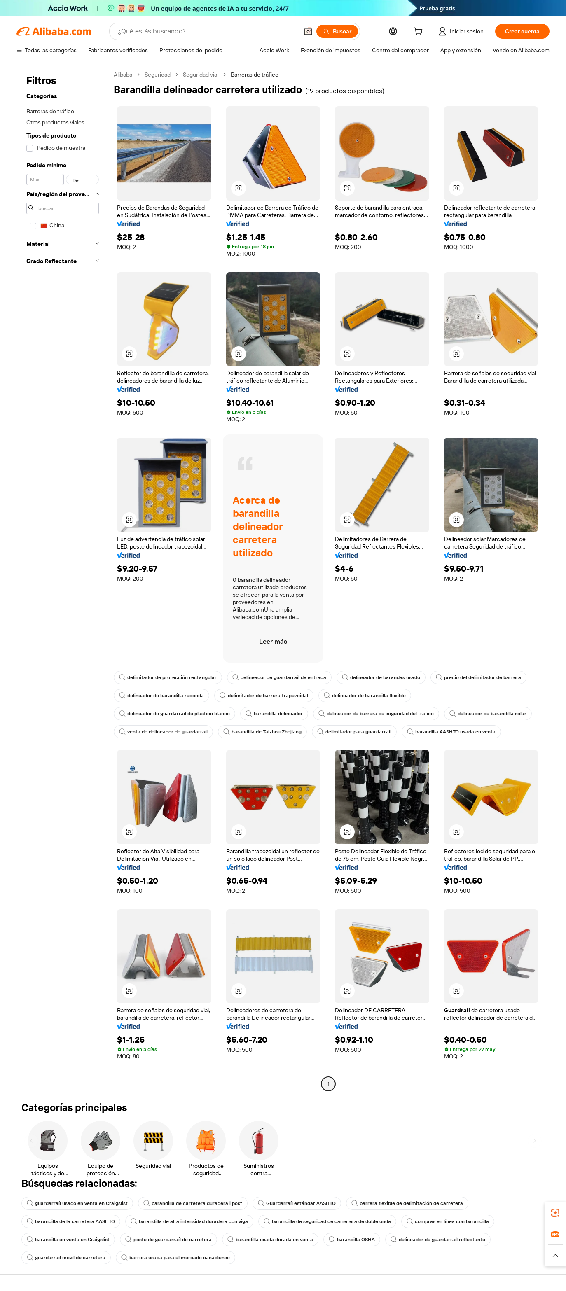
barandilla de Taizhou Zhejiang (262, 731)
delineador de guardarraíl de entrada (279, 677)
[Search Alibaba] (207, 31)
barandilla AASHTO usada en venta (451, 731)
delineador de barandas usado (381, 677)
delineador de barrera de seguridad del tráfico (376, 713)
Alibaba (123, 74)
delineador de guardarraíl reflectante (438, 1239)
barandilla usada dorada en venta (270, 1239)
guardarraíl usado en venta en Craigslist (77, 1203)
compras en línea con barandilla (448, 1221)
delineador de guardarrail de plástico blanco (174, 713)
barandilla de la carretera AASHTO (71, 1221)
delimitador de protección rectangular (168, 677)
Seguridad (158, 74)
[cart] (420, 32)
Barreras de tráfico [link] (254, 74)
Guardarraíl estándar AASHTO (297, 1203)
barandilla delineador (274, 713)
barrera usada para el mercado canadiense (175, 1257)
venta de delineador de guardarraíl (163, 731)
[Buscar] (337, 31)
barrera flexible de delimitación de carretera (407, 1203)
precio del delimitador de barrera (478, 677)
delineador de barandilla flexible (365, 695)
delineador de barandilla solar (487, 713)
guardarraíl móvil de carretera (66, 1257)
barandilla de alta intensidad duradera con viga (189, 1221)
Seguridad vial (200, 74)
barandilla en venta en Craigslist (68, 1239)
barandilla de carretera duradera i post (192, 1203)
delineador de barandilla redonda (161, 695)
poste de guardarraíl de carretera (168, 1239)
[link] (555, 1212)
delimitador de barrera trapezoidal (264, 695)
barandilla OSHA (352, 1239)
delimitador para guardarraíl (354, 731)
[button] (308, 31)
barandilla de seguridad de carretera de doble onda (327, 1221)
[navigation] (62, 580)
